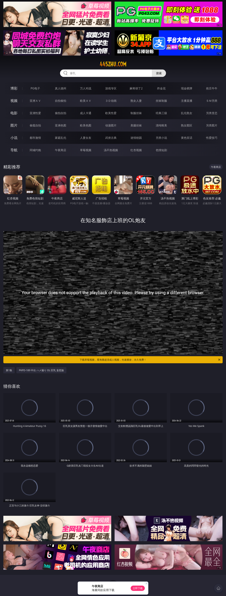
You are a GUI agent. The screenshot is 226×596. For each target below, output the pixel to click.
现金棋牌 (186, 88)
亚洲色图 (60, 125)
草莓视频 (85, 150)
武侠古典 (111, 138)
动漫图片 (111, 125)
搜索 (159, 73)
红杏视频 (136, 150)
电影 (13, 113)
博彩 (13, 88)
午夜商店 (60, 150)
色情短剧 (161, 150)
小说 (13, 137)
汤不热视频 (111, 150)
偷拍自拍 (60, 113)
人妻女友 (85, 138)
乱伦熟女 (186, 113)
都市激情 (35, 138)
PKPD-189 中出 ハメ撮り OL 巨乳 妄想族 (41, 370)
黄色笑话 (186, 138)
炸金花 (161, 88)
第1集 (9, 370)
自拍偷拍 (60, 101)
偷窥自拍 (35, 125)
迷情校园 (136, 138)
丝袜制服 (161, 101)
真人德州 (60, 88)
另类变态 (211, 113)
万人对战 (85, 88)
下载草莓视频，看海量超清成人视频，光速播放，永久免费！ (150, 360)
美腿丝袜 (136, 125)
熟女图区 (186, 125)
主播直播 (186, 101)
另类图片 (211, 125)
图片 (13, 125)
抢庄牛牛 (211, 88)
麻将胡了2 (136, 88)
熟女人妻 (136, 101)
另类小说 (161, 138)
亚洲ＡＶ (35, 101)
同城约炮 (35, 150)
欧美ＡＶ (85, 101)
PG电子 (35, 88)
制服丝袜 (136, 113)
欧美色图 (85, 125)
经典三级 (161, 113)
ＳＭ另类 (211, 101)
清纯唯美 (161, 125)
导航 (13, 150)
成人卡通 (85, 113)
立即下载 (138, 588)
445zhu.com (113, 64)
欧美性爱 (111, 113)
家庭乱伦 (60, 138)
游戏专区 (111, 88)
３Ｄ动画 (111, 101)
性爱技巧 (211, 138)
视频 (13, 100)
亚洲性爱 (35, 113)
